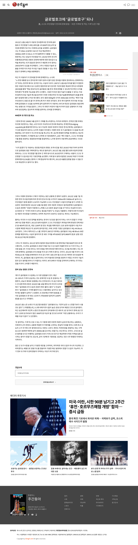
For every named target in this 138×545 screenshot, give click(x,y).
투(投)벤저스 (96, 75)
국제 (81, 499)
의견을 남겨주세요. (23, 373)
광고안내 (115, 503)
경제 (81, 496)
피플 (81, 506)
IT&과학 (83, 503)
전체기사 (67, 509)
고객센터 (46, 530)
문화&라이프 (68, 503)
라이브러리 (99, 503)
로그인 (133, 5)
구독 (107, 75)
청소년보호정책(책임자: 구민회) (77, 530)
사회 (65, 499)
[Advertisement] (44, 179)
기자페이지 (99, 506)
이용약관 (52, 530)
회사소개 (19, 530)
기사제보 (115, 496)
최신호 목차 (100, 499)
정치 (65, 496)
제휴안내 (40, 530)
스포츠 (66, 506)
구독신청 (115, 499)
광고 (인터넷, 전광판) (29, 530)
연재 (97, 496)
